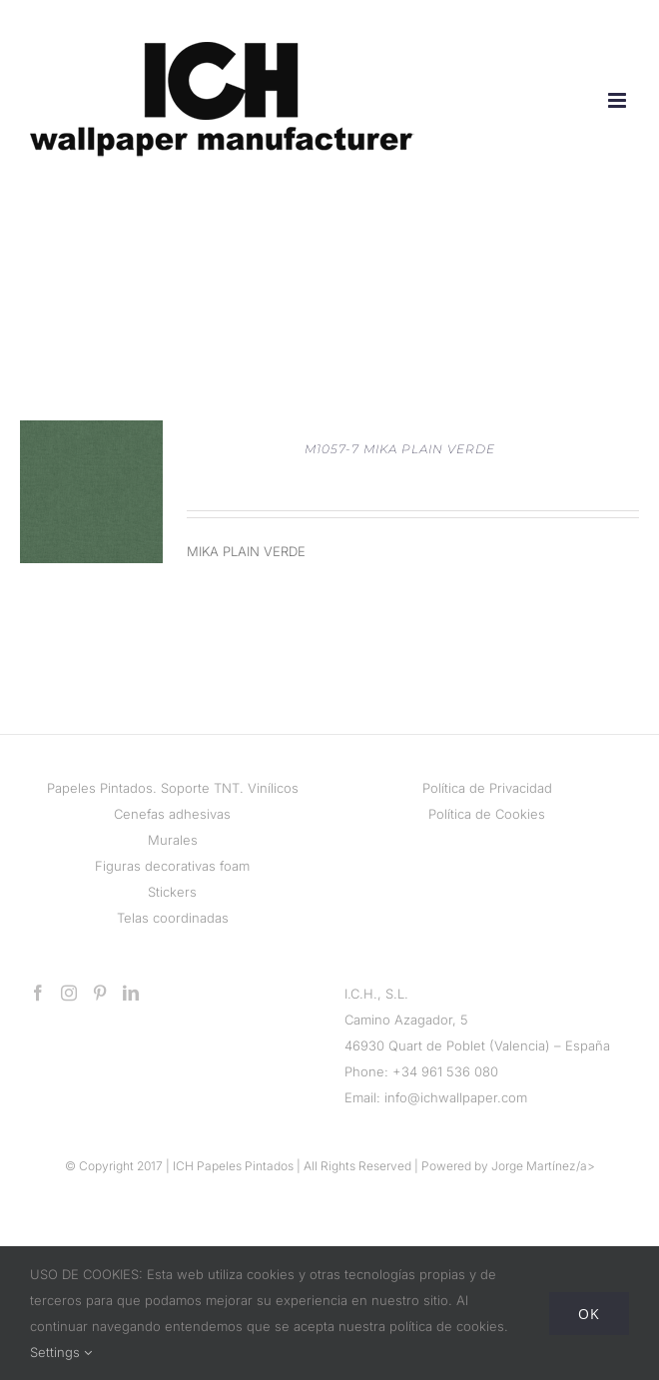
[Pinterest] (100, 993)
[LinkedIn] (131, 993)
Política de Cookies (486, 814)
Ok (589, 1313)
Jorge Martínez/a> (543, 1165)
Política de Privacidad (487, 788)
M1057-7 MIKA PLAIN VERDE (400, 448)
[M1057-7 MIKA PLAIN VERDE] (91, 433)
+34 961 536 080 (445, 1071)
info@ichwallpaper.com (455, 1097)
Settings (61, 1352)
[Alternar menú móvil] (618, 100)
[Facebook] (38, 993)
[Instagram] (69, 993)
